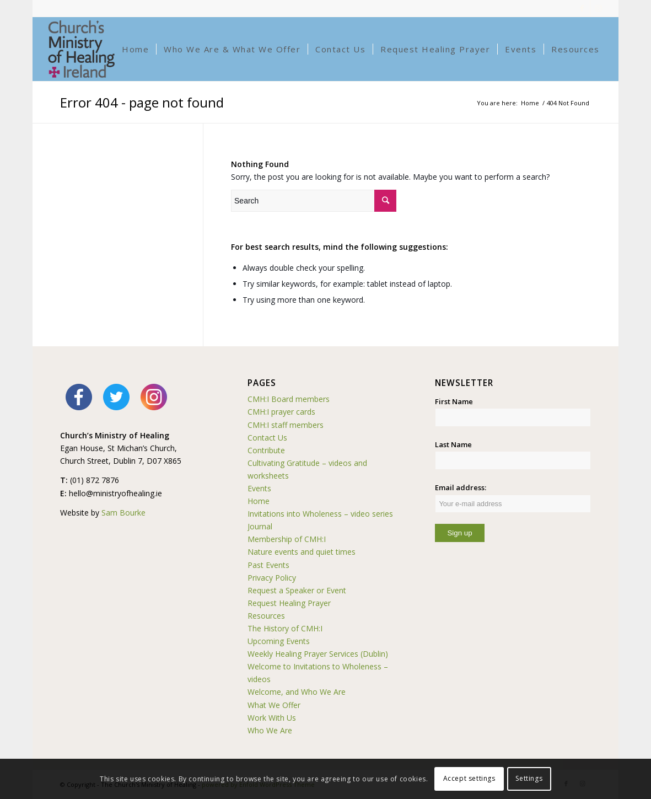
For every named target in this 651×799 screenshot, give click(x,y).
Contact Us (267, 437)
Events (259, 488)
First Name (454, 401)
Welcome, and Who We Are (297, 692)
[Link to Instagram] (598, 8)
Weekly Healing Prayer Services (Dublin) (318, 653)
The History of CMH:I (285, 628)
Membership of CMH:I (287, 539)
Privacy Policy (272, 577)
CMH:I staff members (286, 425)
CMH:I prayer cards (281, 411)
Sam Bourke (123, 512)
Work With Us (272, 717)
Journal (260, 526)
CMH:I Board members (289, 399)
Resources (266, 615)
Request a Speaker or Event (297, 590)
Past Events (268, 565)
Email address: (512, 497)
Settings (528, 778)
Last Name (453, 444)
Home (259, 501)
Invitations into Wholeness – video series (320, 513)
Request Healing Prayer (289, 603)
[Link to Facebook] (582, 8)
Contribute (266, 450)
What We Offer (274, 705)
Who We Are (270, 730)
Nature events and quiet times (302, 551)
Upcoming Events (279, 641)
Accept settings (469, 778)
